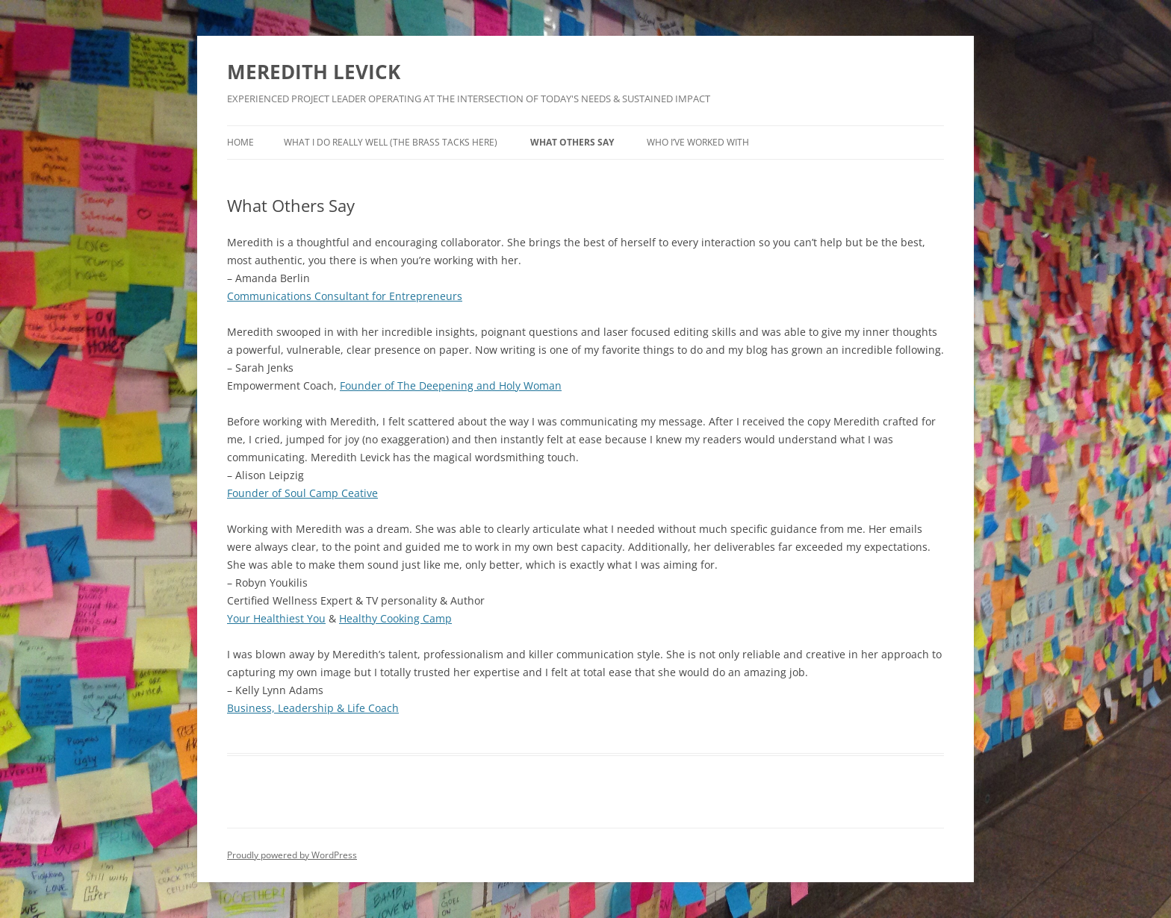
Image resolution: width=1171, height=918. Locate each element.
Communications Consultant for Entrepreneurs (344, 296)
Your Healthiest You (276, 618)
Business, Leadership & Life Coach (313, 708)
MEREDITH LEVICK (313, 71)
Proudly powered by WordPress (292, 855)
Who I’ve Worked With (698, 142)
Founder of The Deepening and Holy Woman (451, 385)
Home (240, 142)
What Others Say (572, 142)
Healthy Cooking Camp (395, 618)
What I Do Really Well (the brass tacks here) (390, 142)
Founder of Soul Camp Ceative (302, 493)
